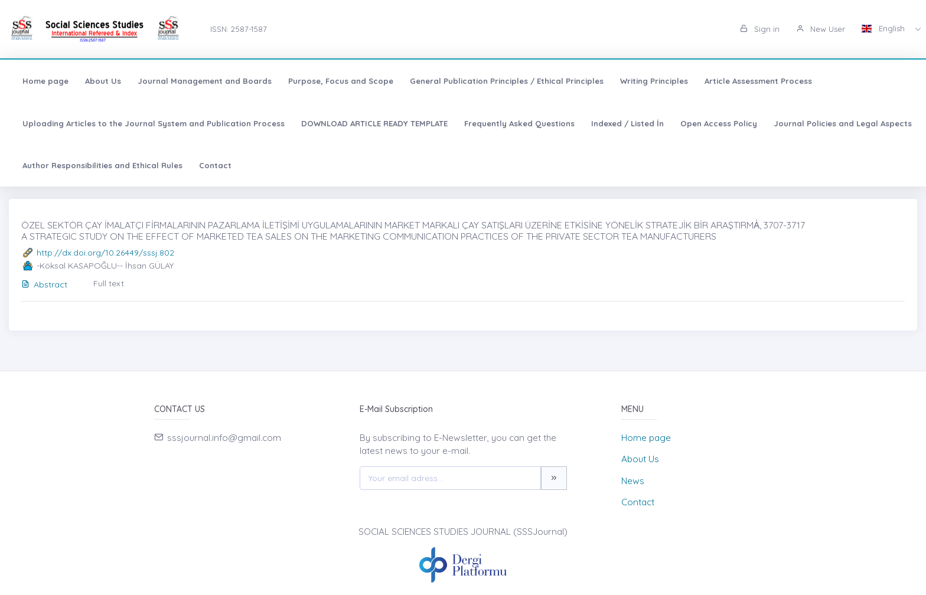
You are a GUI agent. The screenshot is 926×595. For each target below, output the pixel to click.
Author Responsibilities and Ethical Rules (102, 165)
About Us (103, 81)
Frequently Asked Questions (519, 123)
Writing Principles (654, 81)
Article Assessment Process (758, 81)
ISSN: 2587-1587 (238, 29)
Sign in (760, 29)
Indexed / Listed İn (627, 123)
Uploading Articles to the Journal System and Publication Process (153, 123)
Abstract (44, 284)
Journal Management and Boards (205, 81)
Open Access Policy (718, 123)
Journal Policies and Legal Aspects (843, 123)
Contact (215, 165)
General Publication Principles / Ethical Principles (507, 81)
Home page (45, 81)
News (632, 480)
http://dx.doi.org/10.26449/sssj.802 (105, 252)
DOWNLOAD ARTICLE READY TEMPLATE (374, 123)
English (884, 28)
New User (820, 29)
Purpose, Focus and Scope (340, 81)
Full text (108, 283)
